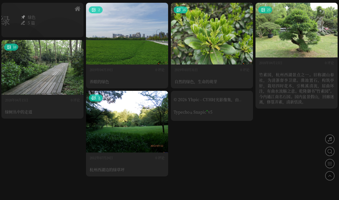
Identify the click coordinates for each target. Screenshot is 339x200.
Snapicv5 (202, 112)
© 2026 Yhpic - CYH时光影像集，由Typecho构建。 (206, 102)
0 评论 (160, 69)
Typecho (181, 112)
